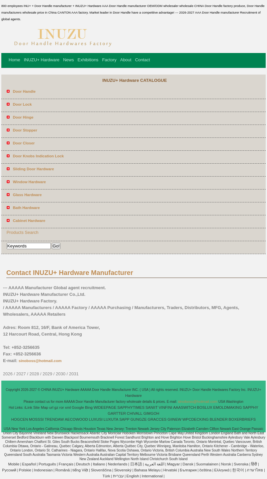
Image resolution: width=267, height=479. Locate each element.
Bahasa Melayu (147, 470)
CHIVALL (134, 413)
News (68, 59)
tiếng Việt (80, 470)
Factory (109, 59)
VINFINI (165, 407)
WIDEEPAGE (105, 407)
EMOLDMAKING (227, 407)
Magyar (173, 464)
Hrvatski (170, 470)
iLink (28, 407)
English (133, 476)
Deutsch (83, 464)
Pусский (9, 470)
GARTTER (117, 413)
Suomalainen (207, 464)
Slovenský (123, 470)
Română (62, 470)
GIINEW (174, 419)
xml (68, 407)
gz (56, 407)
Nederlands (118, 464)
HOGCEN (19, 419)
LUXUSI (96, 419)
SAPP (124, 419)
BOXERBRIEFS (242, 419)
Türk (106, 476)
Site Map (40, 407)
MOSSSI (36, 419)
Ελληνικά (221, 470)
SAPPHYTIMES (130, 407)
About (126, 59)
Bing (89, 407)
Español (29, 464)
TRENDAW (54, 419)
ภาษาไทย (255, 470)
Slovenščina (101, 470)
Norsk (226, 464)
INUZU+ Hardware (41, 59)
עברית (118, 476)
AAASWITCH (184, 407)
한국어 (238, 470)
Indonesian (43, 470)
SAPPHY (250, 407)
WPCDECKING (195, 419)
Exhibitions (88, 59)
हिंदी (254, 464)
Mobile (13, 464)
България (188, 470)
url (51, 407)
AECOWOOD (76, 419)
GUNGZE (139, 419)
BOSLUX (205, 407)
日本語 (136, 464)
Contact (142, 59)
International (152, 476)
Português (47, 464)
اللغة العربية (154, 464)
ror (61, 407)
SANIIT (151, 407)
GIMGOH (151, 413)
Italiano (99, 464)
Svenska (241, 464)
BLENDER (218, 419)
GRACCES (157, 419)
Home (14, 59)
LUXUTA (111, 419)
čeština (205, 470)
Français (66, 464)
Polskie (25, 470)
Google (78, 407)
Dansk (188, 464)
